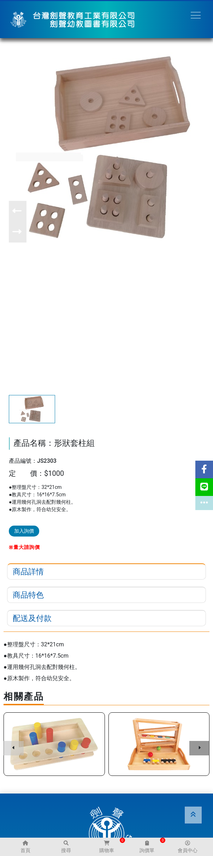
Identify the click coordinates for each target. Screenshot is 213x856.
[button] (17, 211)
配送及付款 (32, 618)
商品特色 (28, 595)
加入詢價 (24, 531)
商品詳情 (28, 571)
